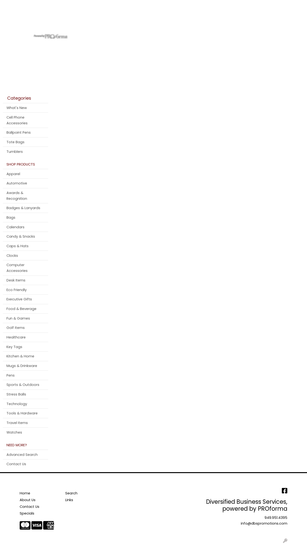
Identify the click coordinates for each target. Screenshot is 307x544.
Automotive (16, 183)
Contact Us (50, 5)
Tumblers (14, 151)
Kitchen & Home (20, 356)
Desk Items (15, 280)
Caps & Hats (17, 246)
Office (183, 21)
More (263, 21)
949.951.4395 (276, 517)
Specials (27, 513)
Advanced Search (22, 454)
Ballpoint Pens (18, 132)
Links (69, 500)
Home (10, 5)
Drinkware (160, 21)
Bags (138, 21)
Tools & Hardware (22, 413)
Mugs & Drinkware (21, 365)
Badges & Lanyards (23, 208)
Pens (247, 21)
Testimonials (76, 5)
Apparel (118, 21)
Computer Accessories (17, 268)
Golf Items (15, 327)
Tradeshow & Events (215, 21)
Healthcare (16, 337)
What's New (16, 107)
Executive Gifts (19, 299)
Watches (14, 432)
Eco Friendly (16, 289)
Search (240, 5)
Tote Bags (15, 142)
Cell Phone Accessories (17, 120)
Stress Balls (16, 394)
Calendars (15, 227)
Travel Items (17, 422)
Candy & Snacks (20, 236)
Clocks (12, 255)
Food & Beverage (21, 308)
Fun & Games (18, 318)
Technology (16, 403)
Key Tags (14, 346)
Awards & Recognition (16, 195)
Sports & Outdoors (22, 384)
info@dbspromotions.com (264, 523)
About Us (27, 5)
